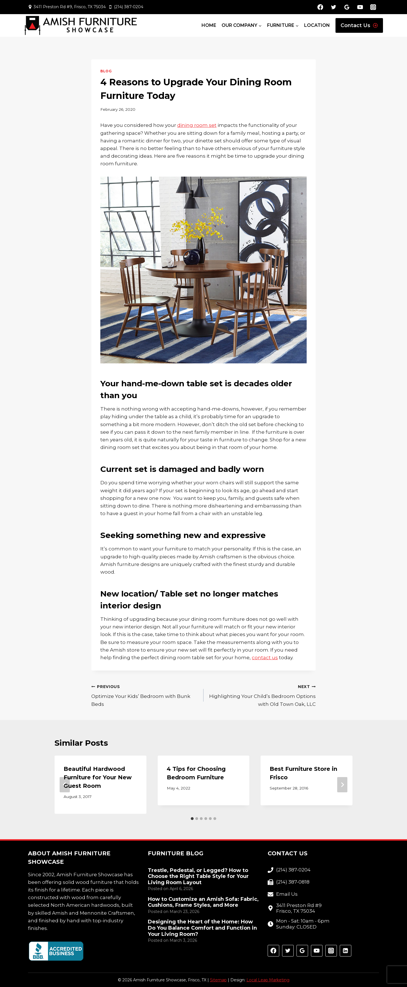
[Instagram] (373, 7)
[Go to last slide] (65, 784)
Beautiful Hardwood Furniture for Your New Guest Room (98, 777)
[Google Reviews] (346, 7)
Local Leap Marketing (267, 979)
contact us (265, 657)
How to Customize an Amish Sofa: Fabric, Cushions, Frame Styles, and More (203, 902)
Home (209, 25)
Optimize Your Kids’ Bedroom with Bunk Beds (145, 695)
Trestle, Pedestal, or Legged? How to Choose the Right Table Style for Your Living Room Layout (198, 876)
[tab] (192, 818)
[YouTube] (360, 7)
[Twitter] (333, 7)
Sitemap (218, 979)
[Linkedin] (345, 950)
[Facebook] (320, 7)
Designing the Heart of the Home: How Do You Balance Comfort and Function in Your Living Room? (202, 928)
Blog (106, 71)
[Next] (342, 784)
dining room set (197, 125)
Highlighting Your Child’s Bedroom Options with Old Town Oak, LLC (262, 695)
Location (317, 25)
